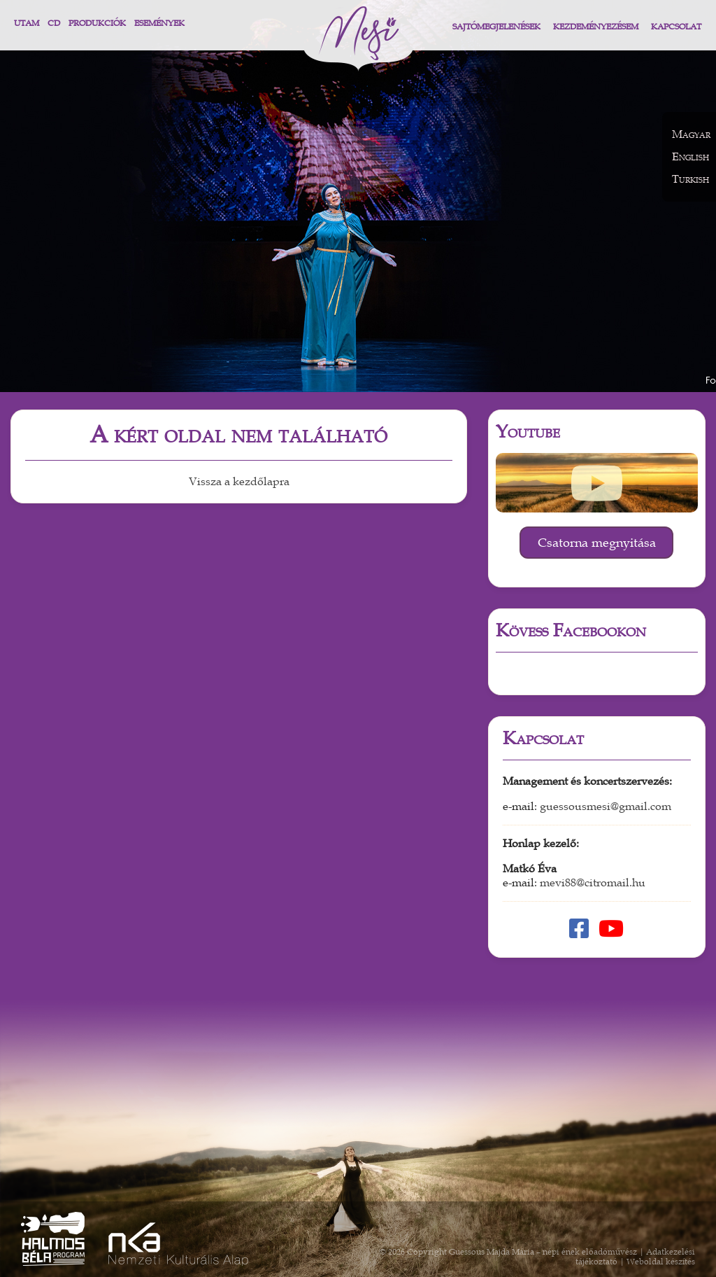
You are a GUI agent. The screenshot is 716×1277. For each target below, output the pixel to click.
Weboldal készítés (660, 1261)
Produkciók (97, 23)
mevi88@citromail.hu (592, 883)
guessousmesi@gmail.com (605, 807)
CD (54, 23)
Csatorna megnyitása (597, 542)
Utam (26, 23)
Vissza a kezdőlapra (239, 482)
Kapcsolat (676, 27)
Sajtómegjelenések (496, 27)
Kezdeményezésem (595, 27)
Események (159, 23)
